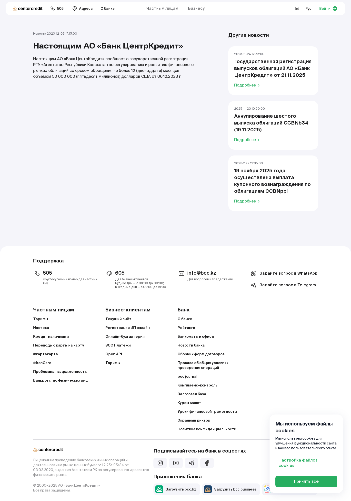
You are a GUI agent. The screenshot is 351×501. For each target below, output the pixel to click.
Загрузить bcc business (230, 489)
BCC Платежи (118, 345)
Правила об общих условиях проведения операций (203, 365)
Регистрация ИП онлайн (127, 328)
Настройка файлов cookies (298, 463)
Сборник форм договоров (201, 354)
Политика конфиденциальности (207, 429)
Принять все (306, 481)
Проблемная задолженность (60, 371)
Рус (308, 8)
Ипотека (41, 328)
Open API (113, 354)
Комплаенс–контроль (197, 385)
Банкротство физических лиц (60, 380)
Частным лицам (162, 8)
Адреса (82, 8)
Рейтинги (186, 328)
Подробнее (247, 85)
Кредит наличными (51, 336)
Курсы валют (189, 403)
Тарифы (40, 319)
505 (56, 8)
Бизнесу (196, 8)
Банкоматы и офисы (196, 336)
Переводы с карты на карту (58, 345)
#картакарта (45, 354)
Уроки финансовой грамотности (207, 411)
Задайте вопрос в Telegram (283, 285)
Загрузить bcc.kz (175, 489)
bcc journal (187, 376)
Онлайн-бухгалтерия (125, 336)
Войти (328, 8)
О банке (107, 8)
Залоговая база (192, 394)
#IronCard (42, 363)
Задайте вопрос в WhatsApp (283, 273)
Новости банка (191, 345)
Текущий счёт (118, 319)
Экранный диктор (194, 420)
